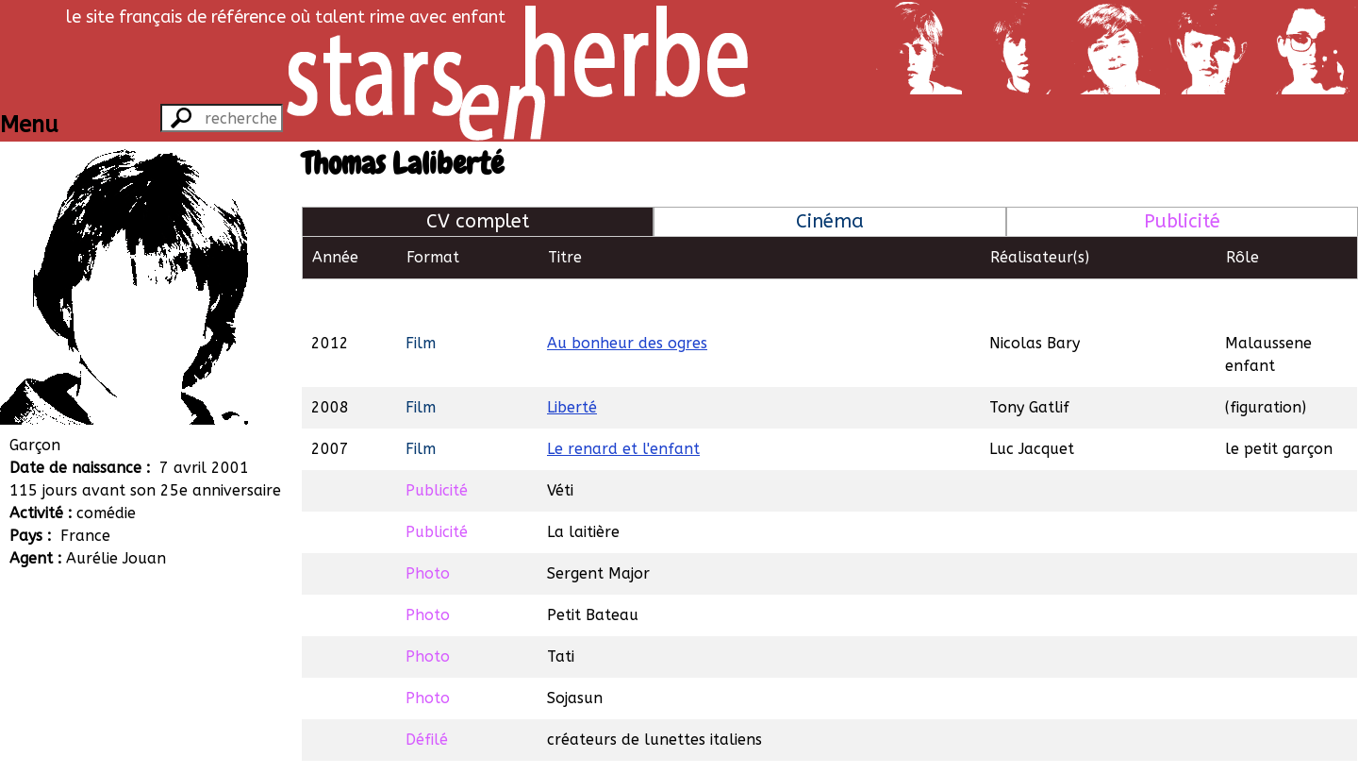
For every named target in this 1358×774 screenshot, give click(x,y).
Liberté (572, 364)
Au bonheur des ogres (627, 300)
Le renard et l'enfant (623, 405)
